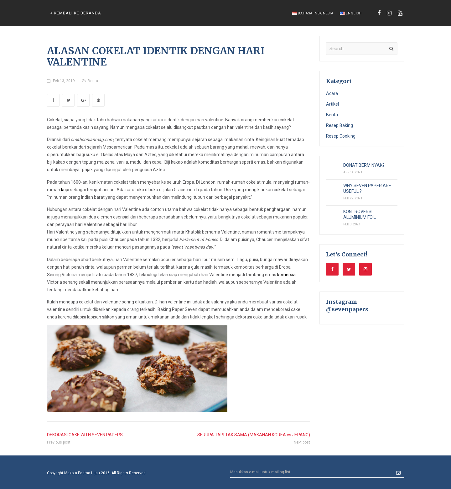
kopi (65, 189)
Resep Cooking (340, 136)
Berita (93, 81)
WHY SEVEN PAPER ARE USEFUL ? (367, 188)
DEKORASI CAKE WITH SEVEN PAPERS (85, 434)
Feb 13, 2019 (64, 81)
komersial (287, 274)
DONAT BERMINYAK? (364, 165)
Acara (332, 93)
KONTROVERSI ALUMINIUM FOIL (359, 214)
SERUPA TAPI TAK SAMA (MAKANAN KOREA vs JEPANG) (253, 434)
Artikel (332, 104)
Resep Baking (339, 125)
